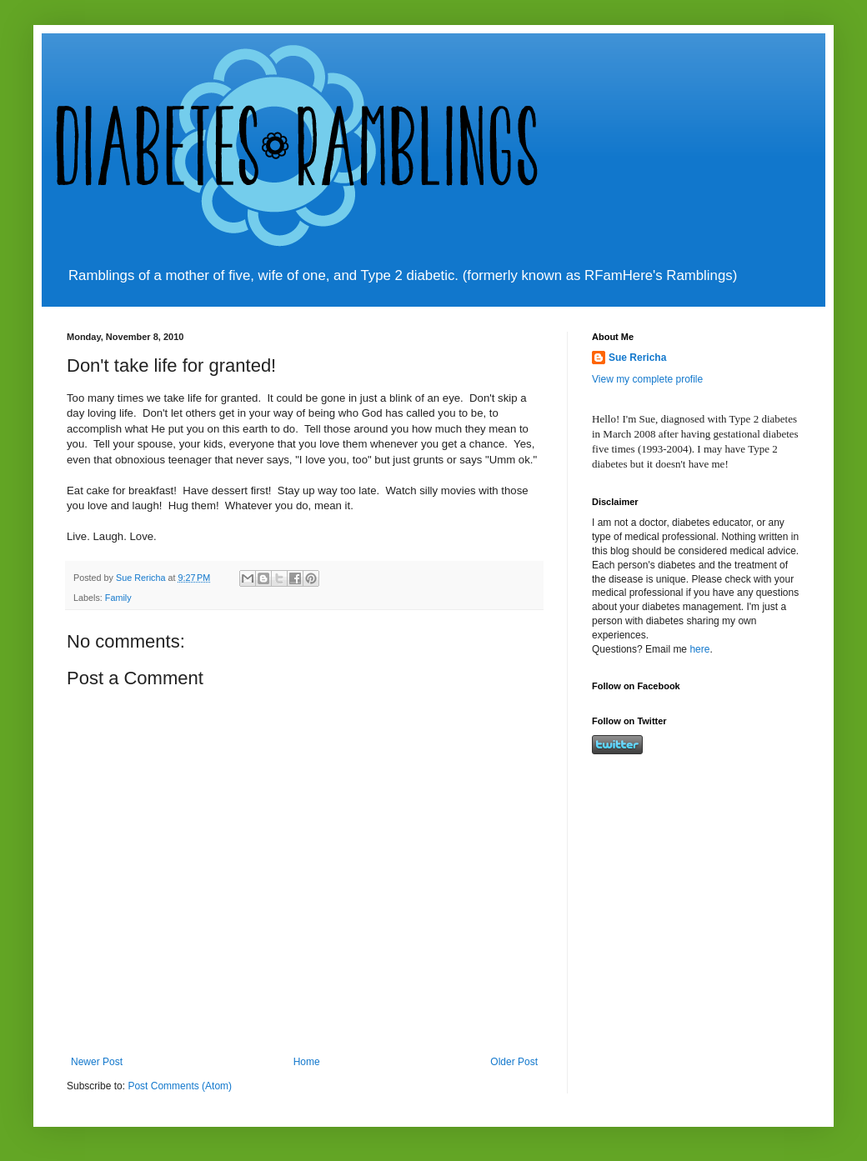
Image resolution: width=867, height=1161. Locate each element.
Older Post (514, 1062)
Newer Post (97, 1062)
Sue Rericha (637, 357)
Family (118, 598)
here (699, 649)
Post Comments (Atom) (180, 1086)
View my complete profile (647, 379)
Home (306, 1062)
